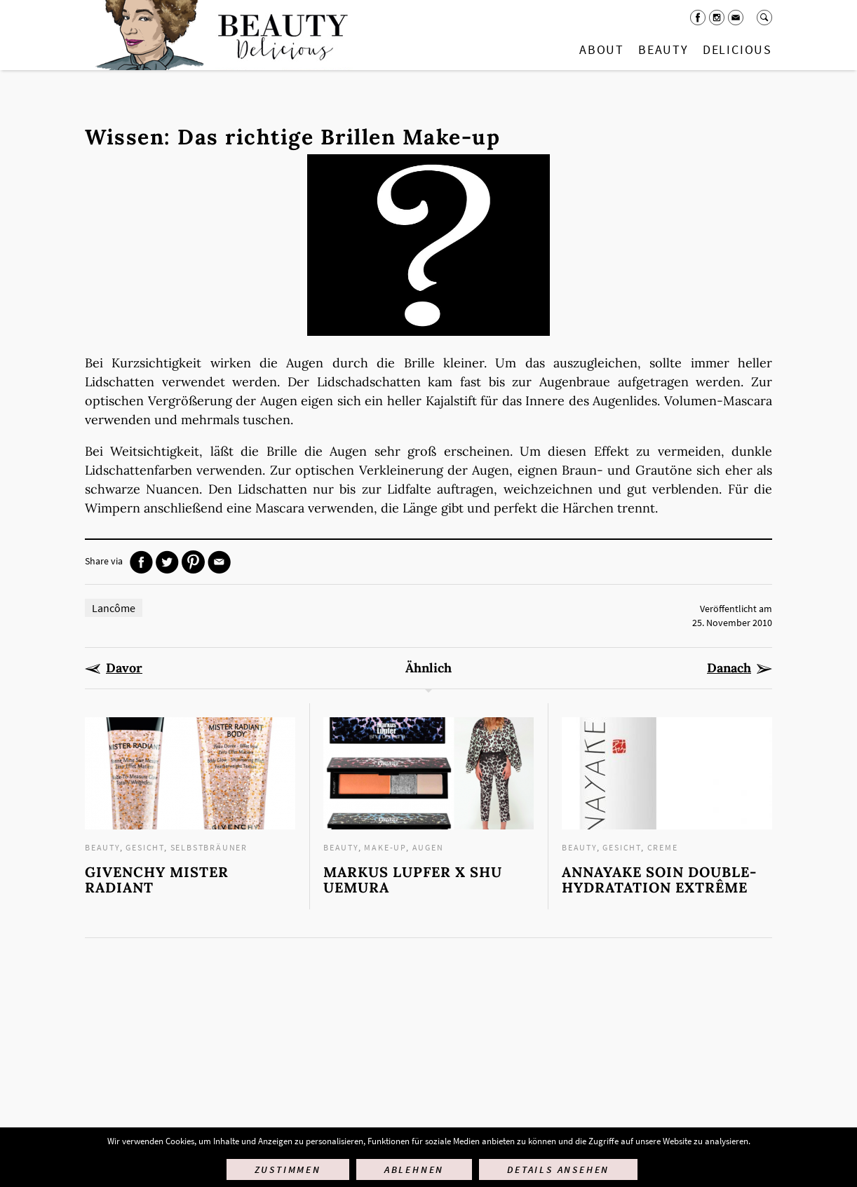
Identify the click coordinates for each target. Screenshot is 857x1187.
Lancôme (113, 608)
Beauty (663, 49)
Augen (428, 847)
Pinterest (193, 562)
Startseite (219, 35)
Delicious (737, 49)
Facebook (698, 17)
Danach (729, 668)
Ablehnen (414, 1169)
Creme (662, 847)
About (601, 49)
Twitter (167, 562)
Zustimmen (288, 1169)
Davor (124, 668)
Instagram (716, 17)
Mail (735, 17)
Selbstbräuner (209, 847)
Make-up (385, 847)
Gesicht (145, 847)
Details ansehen (558, 1169)
